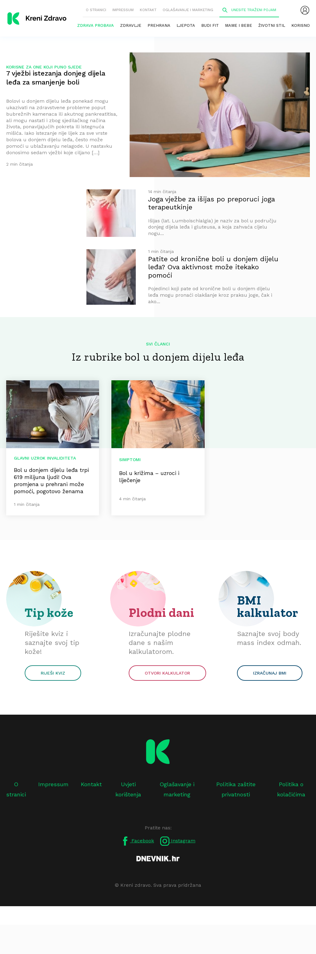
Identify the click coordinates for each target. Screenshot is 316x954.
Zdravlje (130, 25)
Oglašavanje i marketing (188, 10)
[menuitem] (305, 10)
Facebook (137, 841)
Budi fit (210, 25)
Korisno (300, 25)
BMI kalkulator (267, 606)
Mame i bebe (238, 25)
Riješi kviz (53, 673)
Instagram (177, 841)
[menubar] (305, 10)
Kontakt (148, 10)
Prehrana (159, 25)
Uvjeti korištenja (128, 789)
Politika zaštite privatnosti (236, 789)
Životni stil (271, 25)
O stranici (96, 10)
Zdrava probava (95, 25)
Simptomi (130, 459)
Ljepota (186, 25)
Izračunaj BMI (269, 673)
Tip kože (49, 612)
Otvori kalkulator (167, 673)
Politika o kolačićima (291, 789)
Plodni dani (161, 612)
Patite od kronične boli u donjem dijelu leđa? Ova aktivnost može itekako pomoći (213, 267)
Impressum (123, 10)
